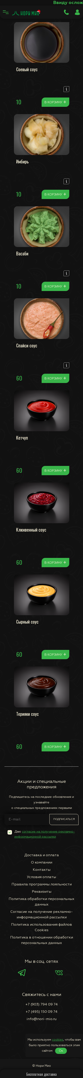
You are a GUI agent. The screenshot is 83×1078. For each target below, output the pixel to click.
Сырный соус (27, 621)
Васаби (22, 253)
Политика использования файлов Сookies (41, 927)
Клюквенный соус (31, 529)
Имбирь (22, 161)
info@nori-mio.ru (41, 1019)
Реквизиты (41, 892)
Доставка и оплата (41, 855)
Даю (44, 834)
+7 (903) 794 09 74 (41, 1004)
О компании (41, 862)
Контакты (41, 870)
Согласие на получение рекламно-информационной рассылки (41, 914)
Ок (61, 1050)
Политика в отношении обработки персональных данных (41, 940)
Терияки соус (27, 713)
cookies (57, 1039)
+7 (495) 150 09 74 (42, 1012)
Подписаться (64, 819)
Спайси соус (26, 345)
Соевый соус (27, 69)
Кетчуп (22, 437)
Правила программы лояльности (42, 884)
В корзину (55, 102)
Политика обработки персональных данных (41, 901)
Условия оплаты (41, 877)
